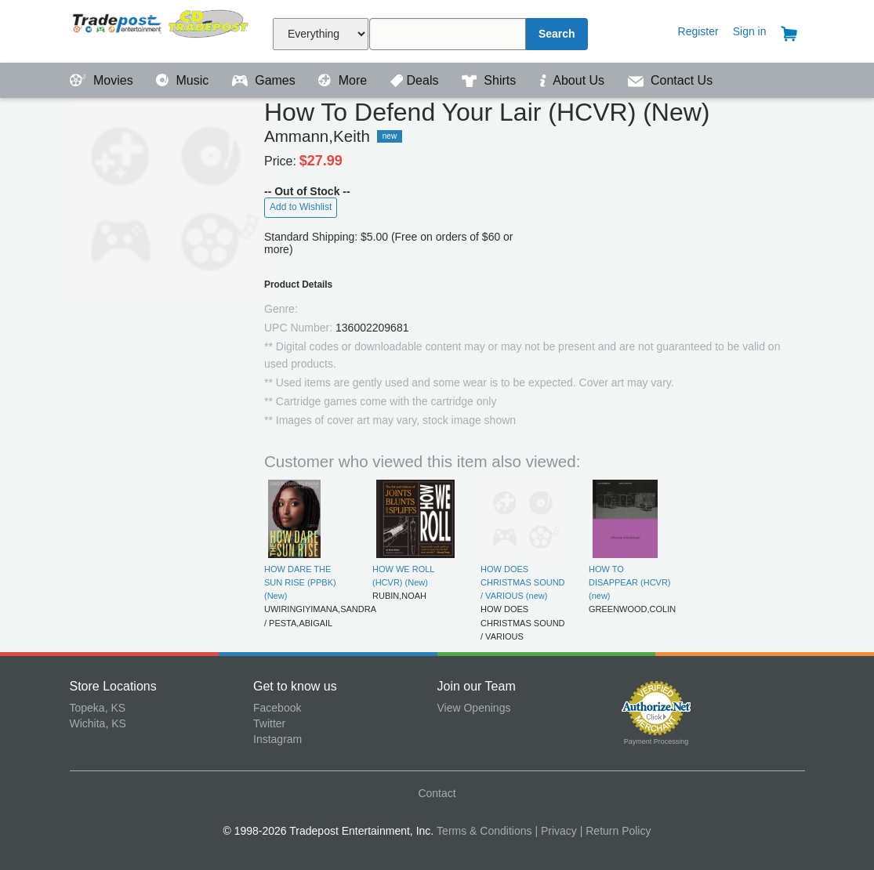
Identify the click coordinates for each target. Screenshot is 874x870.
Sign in (750, 31)
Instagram (277, 739)
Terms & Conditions (484, 831)
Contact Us (670, 80)
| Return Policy (615, 831)
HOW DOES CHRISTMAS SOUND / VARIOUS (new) (523, 582)
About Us (573, 80)
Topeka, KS (98, 707)
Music (184, 80)
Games (265, 80)
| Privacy (555, 831)
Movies (103, 80)
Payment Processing (656, 741)
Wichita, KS (98, 723)
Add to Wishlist (301, 206)
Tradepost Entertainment (162, 29)
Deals (416, 80)
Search (557, 33)
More (344, 80)
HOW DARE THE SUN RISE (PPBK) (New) (300, 582)
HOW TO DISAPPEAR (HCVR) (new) (630, 582)
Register (698, 31)
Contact (436, 793)
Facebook (277, 707)
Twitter (269, 723)
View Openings (474, 707)
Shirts (491, 80)
